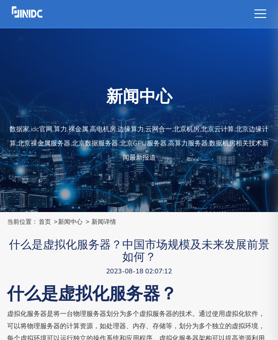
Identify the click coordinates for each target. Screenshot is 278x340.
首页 (45, 221)
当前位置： (22, 221)
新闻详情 (104, 221)
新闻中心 (70, 221)
